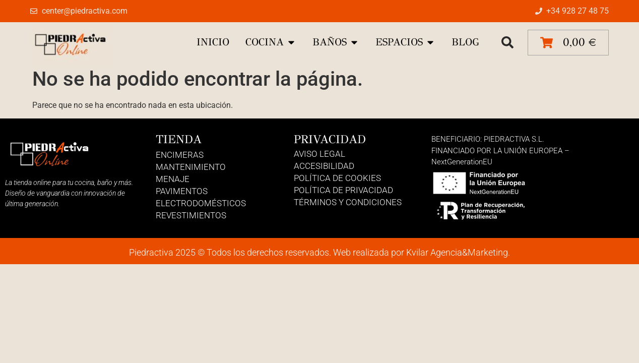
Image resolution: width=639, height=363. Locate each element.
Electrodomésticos (201, 203)
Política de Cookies (337, 178)
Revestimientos (191, 215)
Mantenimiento (191, 167)
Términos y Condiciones (348, 202)
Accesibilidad (324, 166)
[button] (507, 42)
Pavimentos (182, 191)
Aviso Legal (319, 154)
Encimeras (180, 155)
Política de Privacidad (343, 190)
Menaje (172, 179)
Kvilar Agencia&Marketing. (458, 252)
